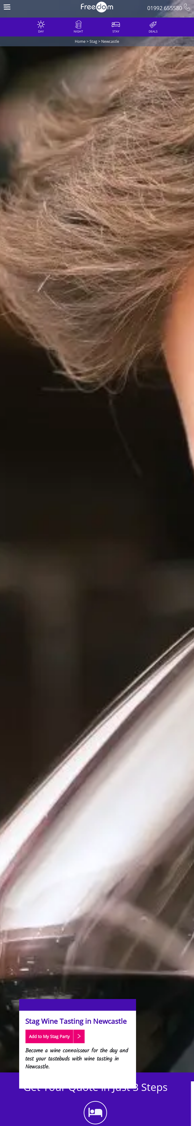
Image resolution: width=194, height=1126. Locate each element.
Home (80, 41)
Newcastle (110, 41)
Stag (93, 41)
